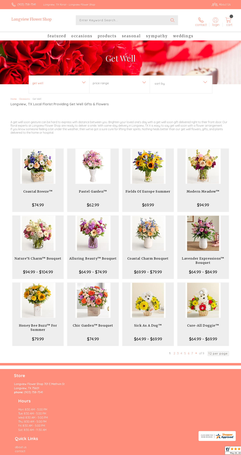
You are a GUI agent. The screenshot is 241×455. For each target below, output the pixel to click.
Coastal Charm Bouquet (148, 256)
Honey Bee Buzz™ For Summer (38, 325)
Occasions (24, 96)
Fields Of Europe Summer (148, 189)
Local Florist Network (199, 451)
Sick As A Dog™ (148, 323)
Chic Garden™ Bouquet (93, 323)
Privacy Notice (174, 451)
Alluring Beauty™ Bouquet (93, 256)
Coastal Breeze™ (38, 189)
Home (14, 96)
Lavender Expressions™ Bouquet (203, 258)
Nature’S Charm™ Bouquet (38, 256)
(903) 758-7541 (26, 4)
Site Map (221, 451)
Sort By (160, 81)
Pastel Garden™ (93, 189)
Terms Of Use (154, 451)
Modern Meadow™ (203, 189)
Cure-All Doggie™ (203, 323)
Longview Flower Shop (31, 19)
